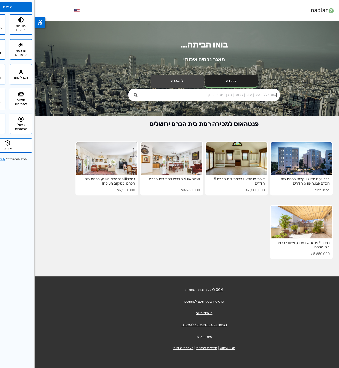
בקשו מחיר (287, 190)
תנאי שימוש (193, 348)
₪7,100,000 (91, 190)
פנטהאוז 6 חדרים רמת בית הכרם (139, 179)
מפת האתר (169, 336)
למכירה (196, 81)
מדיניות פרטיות (172, 348)
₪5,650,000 (285, 254)
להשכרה (142, 81)
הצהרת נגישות (149, 348)
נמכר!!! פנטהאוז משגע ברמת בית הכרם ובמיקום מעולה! (75, 181)
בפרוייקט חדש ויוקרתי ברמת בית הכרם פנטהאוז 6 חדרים (270, 181)
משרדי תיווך (169, 313)
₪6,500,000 (220, 190)
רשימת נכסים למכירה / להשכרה (169, 325)
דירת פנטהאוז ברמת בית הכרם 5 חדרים (204, 181)
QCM (185, 290)
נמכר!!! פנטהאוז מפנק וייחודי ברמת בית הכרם (268, 245)
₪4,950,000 (155, 190)
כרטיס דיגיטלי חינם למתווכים (169, 301)
